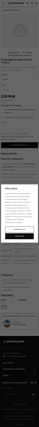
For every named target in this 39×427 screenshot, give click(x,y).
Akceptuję (19, 236)
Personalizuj (19, 229)
